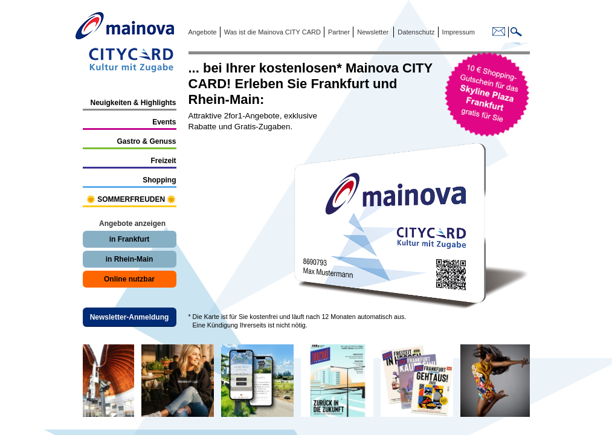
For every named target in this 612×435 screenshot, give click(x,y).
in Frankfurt (129, 239)
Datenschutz (414, 32)
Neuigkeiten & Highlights (133, 102)
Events (164, 122)
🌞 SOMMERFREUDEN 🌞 (131, 199)
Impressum (457, 32)
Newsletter (372, 32)
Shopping (159, 180)
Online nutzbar (129, 279)
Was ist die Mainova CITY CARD (271, 32)
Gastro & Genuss (146, 141)
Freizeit (163, 160)
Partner (338, 32)
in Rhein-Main (129, 259)
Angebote (202, 32)
